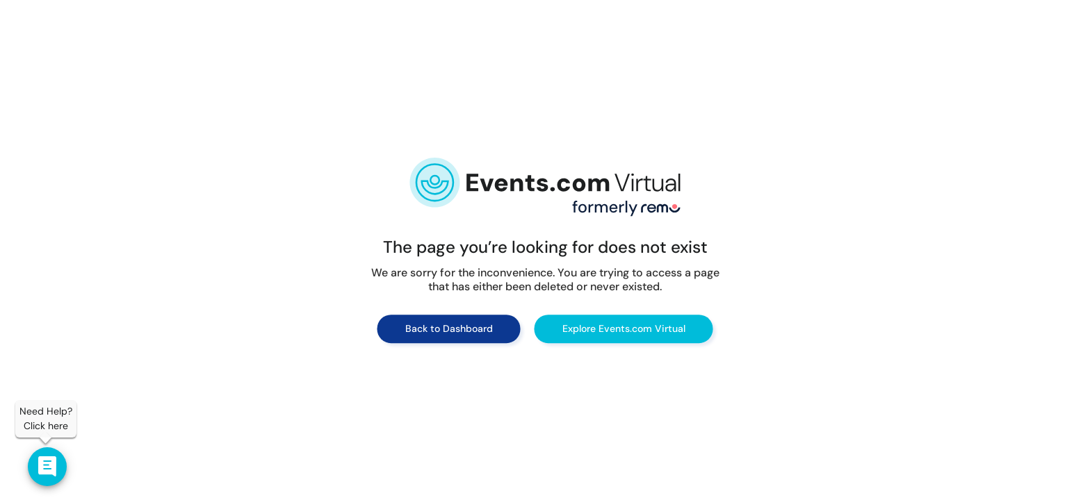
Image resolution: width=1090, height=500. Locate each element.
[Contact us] (47, 466)
